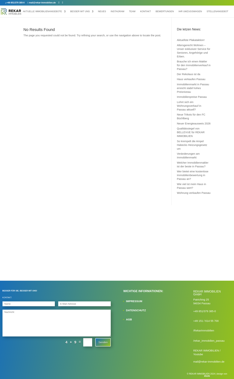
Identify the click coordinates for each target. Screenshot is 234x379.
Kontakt (145, 11)
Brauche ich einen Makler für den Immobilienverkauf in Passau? (193, 65)
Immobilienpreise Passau (192, 96)
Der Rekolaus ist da (188, 74)
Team (132, 11)
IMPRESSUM (134, 301)
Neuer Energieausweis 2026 (193, 123)
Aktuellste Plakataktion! (191, 39)
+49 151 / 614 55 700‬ (206, 320)
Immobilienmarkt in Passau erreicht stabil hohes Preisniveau (193, 88)
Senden (103, 342)
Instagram (117, 11)
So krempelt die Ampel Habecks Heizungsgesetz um (192, 145)
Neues (102, 11)
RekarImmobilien (204, 330)
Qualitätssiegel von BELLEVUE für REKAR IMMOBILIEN (191, 132)
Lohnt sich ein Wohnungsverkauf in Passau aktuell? (189, 105)
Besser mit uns (80, 11)
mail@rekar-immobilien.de (208, 361)
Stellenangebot (217, 11)
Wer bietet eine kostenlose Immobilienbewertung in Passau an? (192, 175)
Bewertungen (165, 11)
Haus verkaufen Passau (191, 79)
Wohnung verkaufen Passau (193, 192)
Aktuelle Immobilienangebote (42, 11)
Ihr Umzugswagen (190, 11)
